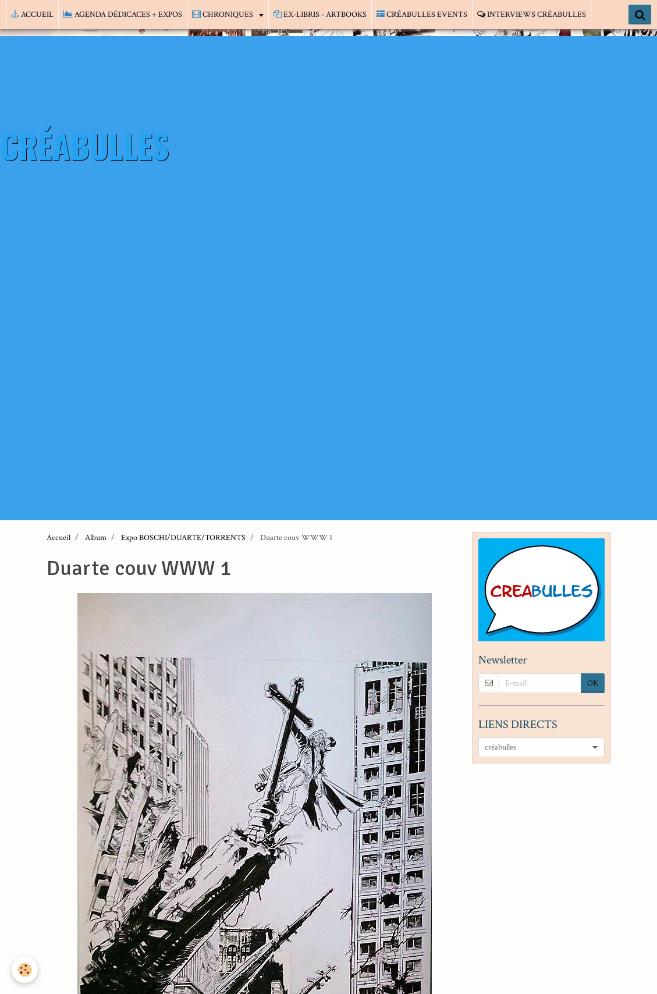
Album (95, 537)
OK (592, 683)
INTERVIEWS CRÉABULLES (531, 14)
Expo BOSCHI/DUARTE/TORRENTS (183, 537)
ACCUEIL (32, 14)
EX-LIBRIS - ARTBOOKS (320, 14)
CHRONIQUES (223, 14)
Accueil (58, 537)
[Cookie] (25, 970)
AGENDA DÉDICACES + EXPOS (122, 14)
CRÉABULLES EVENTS (422, 14)
